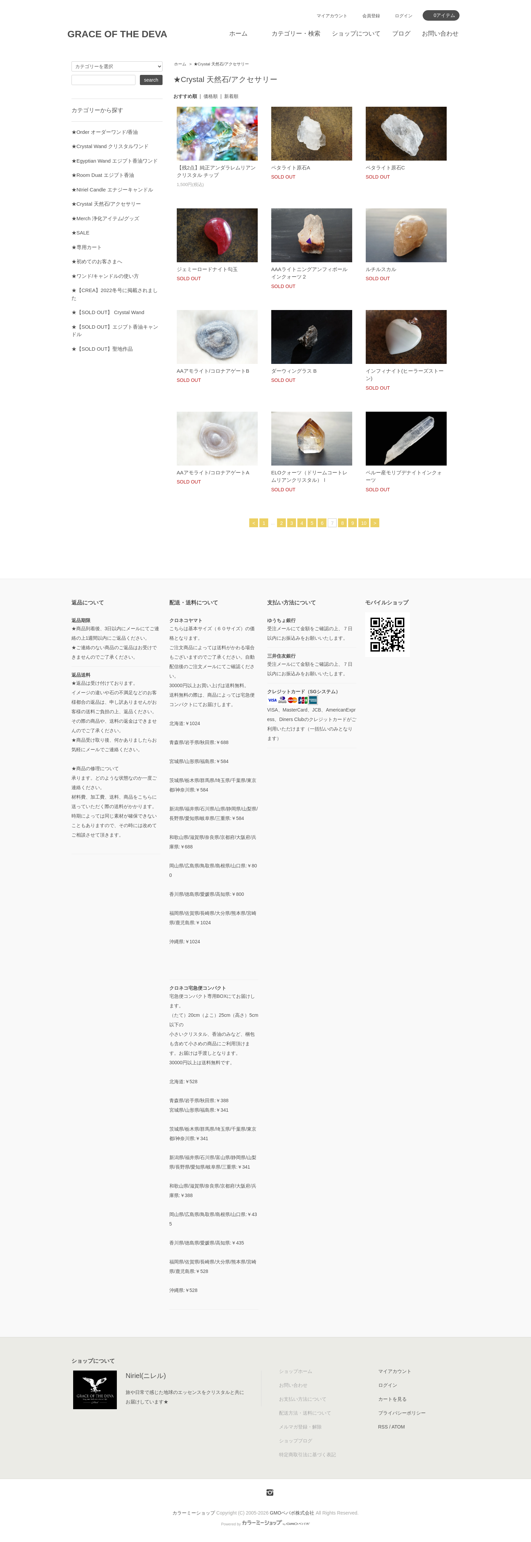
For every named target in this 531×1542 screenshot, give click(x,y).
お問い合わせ (440, 33)
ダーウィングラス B (296, 371)
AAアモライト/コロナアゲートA (213, 472)
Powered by (265, 1524)
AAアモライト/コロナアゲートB (213, 371)
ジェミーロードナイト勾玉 (207, 269)
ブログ (401, 33)
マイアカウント (332, 15)
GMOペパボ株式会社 (292, 1513)
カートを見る (392, 1399)
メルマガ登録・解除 (300, 1427)
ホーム (238, 33)
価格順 (211, 96)
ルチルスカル (381, 269)
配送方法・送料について (305, 1413)
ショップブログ (295, 1440)
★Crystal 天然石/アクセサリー (221, 64)
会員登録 (371, 15)
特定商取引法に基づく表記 (307, 1454)
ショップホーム (295, 1371)
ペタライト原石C (385, 167)
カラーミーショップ (193, 1513)
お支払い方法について (302, 1399)
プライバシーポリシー (402, 1413)
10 (363, 523)
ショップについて (356, 33)
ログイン (403, 15)
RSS (383, 1427)
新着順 (231, 96)
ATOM (398, 1427)
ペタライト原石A (290, 167)
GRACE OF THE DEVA (117, 34)
